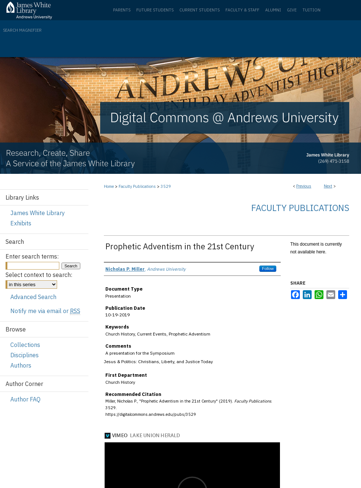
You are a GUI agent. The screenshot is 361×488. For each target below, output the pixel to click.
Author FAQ (25, 399)
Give (292, 10)
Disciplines (24, 355)
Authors (20, 365)
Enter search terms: (32, 256)
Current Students (199, 10)
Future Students (155, 10)
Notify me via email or (45, 311)
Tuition (311, 10)
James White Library (37, 213)
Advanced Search (33, 297)
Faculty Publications (137, 186)
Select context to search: (39, 274)
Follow (268, 268)
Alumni (273, 10)
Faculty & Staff (242, 10)
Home (109, 186)
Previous (303, 186)
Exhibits (20, 223)
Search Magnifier (22, 30)
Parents (121, 10)
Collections (25, 344)
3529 (166, 186)
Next (328, 186)
